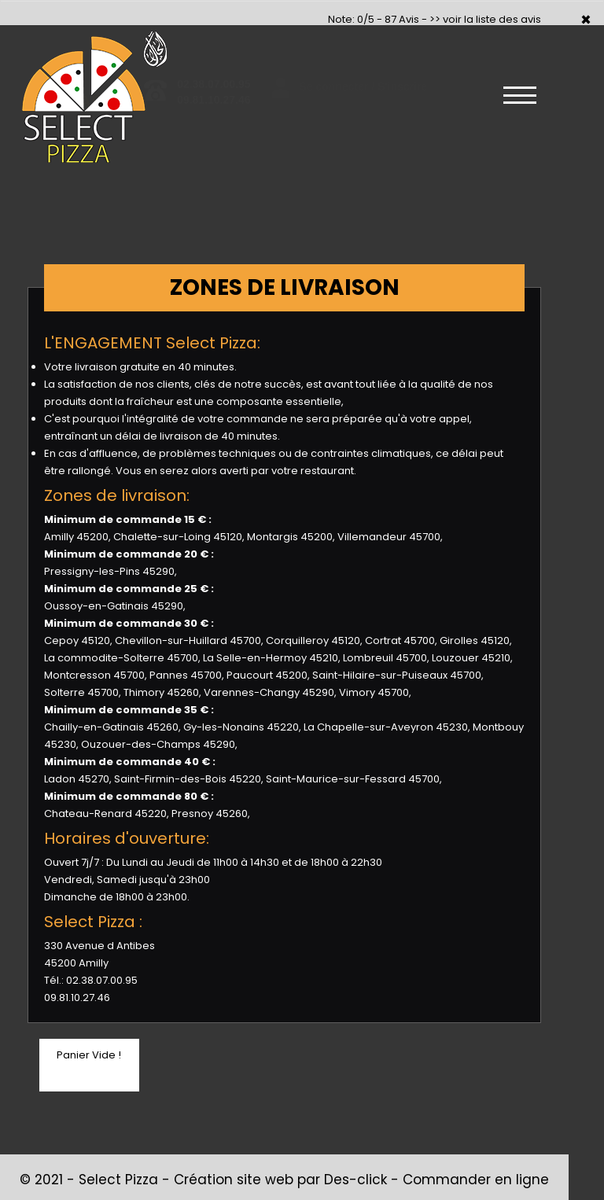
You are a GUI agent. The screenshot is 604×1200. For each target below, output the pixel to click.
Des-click (355, 1179)
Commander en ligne (476, 1179)
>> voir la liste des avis (485, 19)
